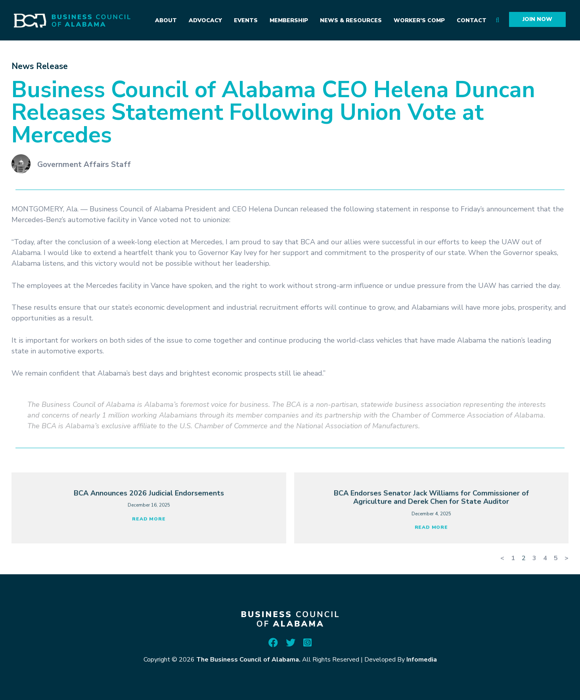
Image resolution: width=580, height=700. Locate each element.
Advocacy (205, 20)
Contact (471, 20)
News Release (39, 66)
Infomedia (421, 659)
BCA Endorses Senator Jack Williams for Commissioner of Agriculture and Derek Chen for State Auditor (431, 531)
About (166, 20)
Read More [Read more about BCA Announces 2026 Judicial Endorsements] (148, 552)
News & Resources (351, 20)
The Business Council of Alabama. (248, 659)
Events (246, 20)
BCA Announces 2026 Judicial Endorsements (149, 526)
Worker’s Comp (419, 20)
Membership (289, 20)
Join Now (537, 19)
